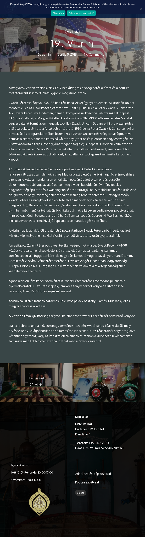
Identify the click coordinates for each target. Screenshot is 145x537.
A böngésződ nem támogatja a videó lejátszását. (39, 428)
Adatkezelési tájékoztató (93, 474)
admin (46, 54)
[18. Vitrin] (108, 382)
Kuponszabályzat (87, 482)
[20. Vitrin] (36, 382)
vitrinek (72, 31)
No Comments (94, 54)
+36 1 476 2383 (98, 443)
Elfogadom (58, 13)
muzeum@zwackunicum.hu (105, 448)
